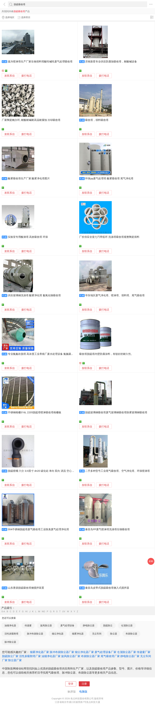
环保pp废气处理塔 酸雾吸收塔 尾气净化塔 (109, 178)
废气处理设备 (67, 625)
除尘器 (113, 633)
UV (63, 611)
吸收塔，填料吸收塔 (96, 120)
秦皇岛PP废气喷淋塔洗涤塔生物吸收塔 (107, 529)
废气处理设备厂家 (105, 652)
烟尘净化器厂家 (84, 652)
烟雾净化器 (78, 633)
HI (26, 611)
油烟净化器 (10, 625)
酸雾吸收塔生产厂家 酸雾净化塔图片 (29, 178)
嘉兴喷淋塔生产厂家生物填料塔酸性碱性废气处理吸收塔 (40, 61)
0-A (3, 611)
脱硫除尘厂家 (10, 656)
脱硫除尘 (107, 625)
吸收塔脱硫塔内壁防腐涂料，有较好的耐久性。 (106, 354)
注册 (84, 683)
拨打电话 (26, 75)
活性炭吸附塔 (11, 633)
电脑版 (83, 691)
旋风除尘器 (46, 625)
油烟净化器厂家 (51, 656)
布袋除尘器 (131, 633)
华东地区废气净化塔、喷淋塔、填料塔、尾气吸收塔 (115, 295)
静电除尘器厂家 (129, 656)
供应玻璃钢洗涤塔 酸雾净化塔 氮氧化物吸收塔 (34, 295)
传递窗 (28, 625)
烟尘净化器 (57, 633)
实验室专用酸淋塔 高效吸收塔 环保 (28, 236)
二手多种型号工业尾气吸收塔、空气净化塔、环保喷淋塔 (117, 470)
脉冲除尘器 (10, 642)
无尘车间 (96, 633)
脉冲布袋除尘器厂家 (62, 652)
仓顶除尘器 (127, 625)
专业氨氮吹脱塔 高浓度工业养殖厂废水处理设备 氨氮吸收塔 (42, 354)
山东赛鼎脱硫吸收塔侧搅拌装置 (26, 587)
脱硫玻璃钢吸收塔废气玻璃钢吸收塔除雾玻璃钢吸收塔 (116, 412)
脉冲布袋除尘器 (35, 633)
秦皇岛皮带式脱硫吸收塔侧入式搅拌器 (107, 587)
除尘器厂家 (15, 660)
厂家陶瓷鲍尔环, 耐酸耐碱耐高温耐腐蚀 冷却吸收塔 (31, 120)
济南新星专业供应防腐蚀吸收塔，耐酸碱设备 (111, 61)
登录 (70, 683)
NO (43, 611)
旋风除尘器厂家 (70, 656)
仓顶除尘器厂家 (126, 652)
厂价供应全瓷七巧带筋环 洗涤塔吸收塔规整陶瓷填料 (109, 236)
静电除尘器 (88, 625)
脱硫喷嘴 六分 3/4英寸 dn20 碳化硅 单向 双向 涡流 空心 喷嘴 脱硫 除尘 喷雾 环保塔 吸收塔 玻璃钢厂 (65, 470)
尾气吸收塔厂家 (110, 656)
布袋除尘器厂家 (90, 656)
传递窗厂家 (143, 652)
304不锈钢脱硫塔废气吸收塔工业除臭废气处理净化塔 (38, 529)
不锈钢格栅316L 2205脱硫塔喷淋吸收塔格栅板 (34, 412)
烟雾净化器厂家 (39, 652)
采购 (151, 561)
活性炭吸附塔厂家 (30, 656)
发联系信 (9, 75)
